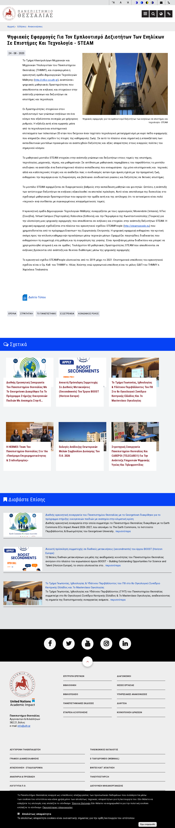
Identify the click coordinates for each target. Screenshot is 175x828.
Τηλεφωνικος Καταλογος (104, 749)
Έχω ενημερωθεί (147, 824)
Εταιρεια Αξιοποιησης (75, 712)
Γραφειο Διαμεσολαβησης (24, 758)
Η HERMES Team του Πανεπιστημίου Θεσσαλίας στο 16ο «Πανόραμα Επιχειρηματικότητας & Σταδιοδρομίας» (27, 453)
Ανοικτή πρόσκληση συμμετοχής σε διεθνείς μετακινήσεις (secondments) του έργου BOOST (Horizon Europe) (79, 389)
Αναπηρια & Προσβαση (22, 777)
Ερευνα (12, 313)
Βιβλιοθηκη (69, 685)
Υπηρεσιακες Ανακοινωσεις (132, 694)
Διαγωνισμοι (124, 676)
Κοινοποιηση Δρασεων (129, 712)
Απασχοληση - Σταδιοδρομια (26, 768)
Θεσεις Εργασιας (125, 685)
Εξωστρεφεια (67, 313)
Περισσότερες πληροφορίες (58, 807)
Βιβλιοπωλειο (70, 694)
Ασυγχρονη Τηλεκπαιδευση (25, 749)
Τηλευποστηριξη (99, 777)
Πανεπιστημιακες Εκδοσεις (78, 703)
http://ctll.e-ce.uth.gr (46, 79)
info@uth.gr (24, 726)
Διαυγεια (122, 703)
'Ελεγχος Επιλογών (81, 803)
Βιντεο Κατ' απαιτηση (102, 768)
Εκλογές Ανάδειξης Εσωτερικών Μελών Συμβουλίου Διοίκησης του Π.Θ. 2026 (79, 451)
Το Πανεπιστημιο (46, 313)
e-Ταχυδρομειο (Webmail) (104, 758)
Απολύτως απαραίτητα (36, 814)
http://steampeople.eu (136, 225)
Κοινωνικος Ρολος (88, 313)
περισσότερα (123, 531)
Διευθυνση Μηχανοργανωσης (106, 786)
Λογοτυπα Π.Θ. (18, 786)
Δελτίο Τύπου (37, 297)
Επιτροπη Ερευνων (73, 676)
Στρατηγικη (26, 313)
